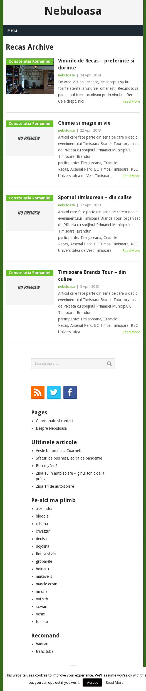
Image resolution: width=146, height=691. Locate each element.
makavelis (44, 576)
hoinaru (42, 569)
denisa (41, 539)
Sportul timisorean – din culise (95, 197)
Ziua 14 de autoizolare (55, 486)
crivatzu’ (43, 531)
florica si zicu (47, 554)
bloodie (42, 516)
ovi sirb (42, 599)
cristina (42, 523)
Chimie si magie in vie (84, 123)
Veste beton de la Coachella (59, 450)
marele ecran (46, 584)
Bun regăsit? (47, 465)
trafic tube (44, 651)
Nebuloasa (73, 11)
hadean (42, 644)
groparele (44, 561)
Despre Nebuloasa (51, 428)
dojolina (42, 546)
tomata (42, 621)
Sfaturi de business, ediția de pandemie (69, 458)
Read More (131, 101)
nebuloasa (66, 75)
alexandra (44, 508)
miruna (42, 591)
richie (40, 614)
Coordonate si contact (54, 421)
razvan (41, 606)
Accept (92, 682)
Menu (12, 30)
